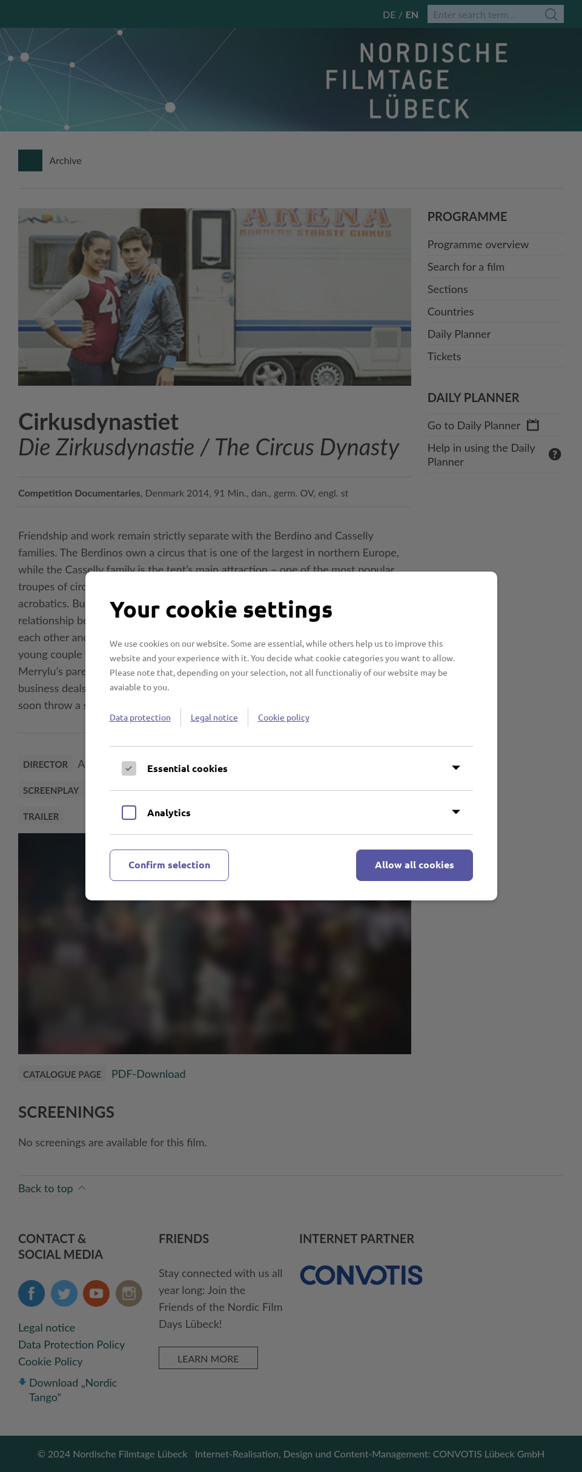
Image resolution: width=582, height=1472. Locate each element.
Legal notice (214, 716)
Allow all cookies (414, 864)
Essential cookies (187, 768)
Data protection (140, 716)
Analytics (169, 812)
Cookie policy (283, 716)
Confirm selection (169, 864)
